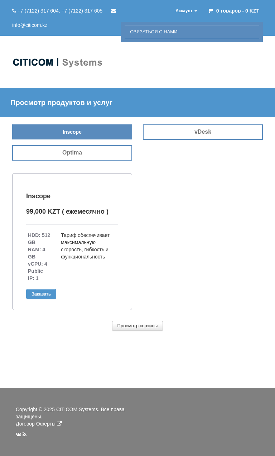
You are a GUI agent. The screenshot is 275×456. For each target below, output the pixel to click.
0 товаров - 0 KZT (237, 11)
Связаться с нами (153, 31)
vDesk (202, 132)
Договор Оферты (36, 424)
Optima (72, 152)
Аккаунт (186, 10)
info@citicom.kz (29, 25)
